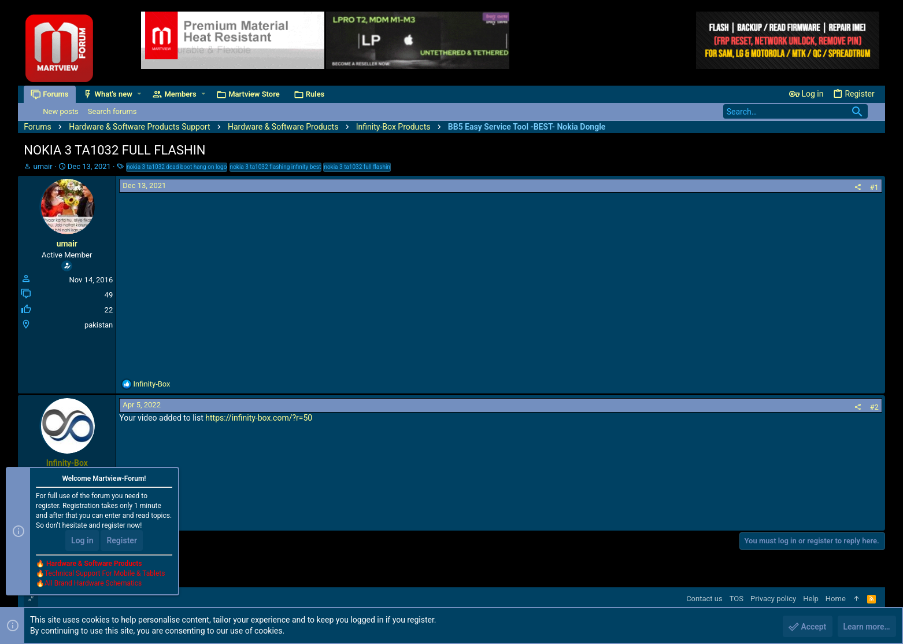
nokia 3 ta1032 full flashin (357, 167)
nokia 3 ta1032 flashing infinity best (275, 167)
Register (121, 541)
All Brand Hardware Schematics (93, 584)
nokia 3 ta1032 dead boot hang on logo (177, 167)
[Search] (795, 111)
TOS (736, 598)
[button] (139, 94)
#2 (873, 407)
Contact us (704, 598)
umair (42, 166)
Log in (82, 541)
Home (836, 598)
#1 (873, 187)
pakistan (98, 325)
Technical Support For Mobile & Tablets (105, 574)
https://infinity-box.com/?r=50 (258, 417)
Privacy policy (773, 598)
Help (811, 598)
